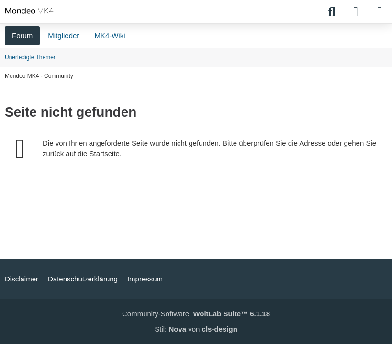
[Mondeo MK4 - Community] (29, 10)
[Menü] (379, 12)
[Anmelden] (355, 12)
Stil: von (196, 329)
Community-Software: (196, 314)
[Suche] (331, 12)
